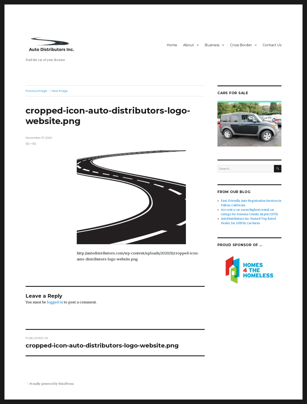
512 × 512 (31, 143)
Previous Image (36, 90)
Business (212, 45)
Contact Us (272, 45)
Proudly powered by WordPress (51, 384)
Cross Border (241, 45)
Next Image (60, 90)
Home (172, 45)
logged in (55, 302)
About (188, 45)
